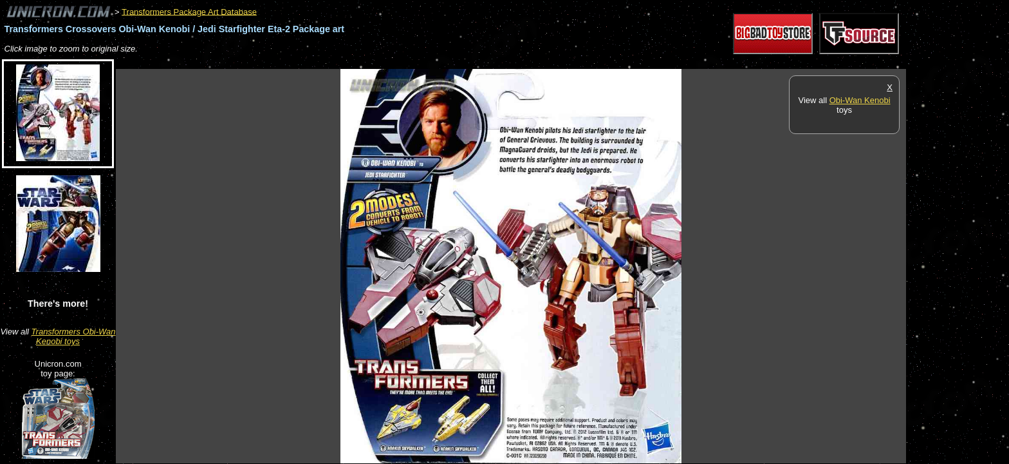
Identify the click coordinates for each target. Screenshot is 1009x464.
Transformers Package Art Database (189, 11)
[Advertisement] (350, 62)
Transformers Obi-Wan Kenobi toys (74, 336)
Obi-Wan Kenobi (860, 100)
